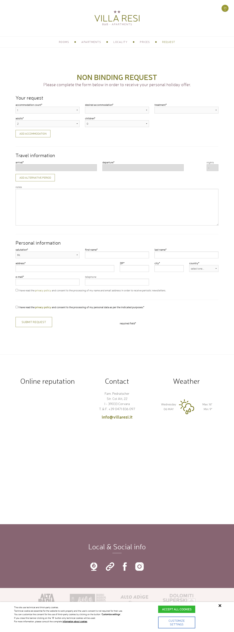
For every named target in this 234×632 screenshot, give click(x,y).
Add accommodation (33, 133)
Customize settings (177, 622)
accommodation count (28, 104)
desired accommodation (98, 104)
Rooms (64, 41)
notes (19, 186)
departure (107, 162)
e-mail (19, 276)
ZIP (121, 263)
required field (127, 323)
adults (19, 118)
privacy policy (43, 290)
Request (168, 41)
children (89, 118)
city (156, 263)
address (20, 263)
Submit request (34, 322)
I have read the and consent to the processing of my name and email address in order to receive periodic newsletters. (91, 290)
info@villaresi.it (117, 417)
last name (159, 249)
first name (91, 249)
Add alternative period (35, 177)
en (225, 7)
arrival (19, 162)
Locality (120, 41)
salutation (21, 249)
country (193, 263)
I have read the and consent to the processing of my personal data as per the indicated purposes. (79, 307)
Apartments (91, 41)
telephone (90, 276)
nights (210, 162)
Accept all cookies (177, 609)
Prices (145, 41)
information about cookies (75, 621)
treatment (160, 104)
